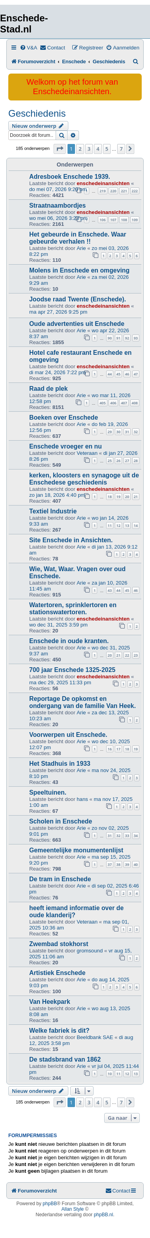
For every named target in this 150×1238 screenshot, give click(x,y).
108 (124, 219)
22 (127, 655)
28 (136, 460)
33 (127, 835)
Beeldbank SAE (95, 1037)
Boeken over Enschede (63, 417)
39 (127, 864)
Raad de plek (48, 388)
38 (118, 864)
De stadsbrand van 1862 (65, 1059)
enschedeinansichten (103, 183)
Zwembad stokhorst (58, 944)
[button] (60, 148)
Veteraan (87, 453)
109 (135, 219)
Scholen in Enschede (60, 821)
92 (127, 338)
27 (127, 460)
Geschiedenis (37, 113)
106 (102, 219)
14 (136, 525)
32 (136, 431)
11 (110, 525)
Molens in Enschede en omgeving (79, 270)
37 (110, 864)
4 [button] (97, 148)
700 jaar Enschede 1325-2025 (72, 669)
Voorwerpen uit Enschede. (68, 734)
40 (136, 864)
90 (110, 338)
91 (118, 338)
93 (136, 338)
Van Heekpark (49, 1001)
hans (82, 799)
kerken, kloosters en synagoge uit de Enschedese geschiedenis (84, 479)
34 (136, 835)
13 (127, 525)
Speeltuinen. (47, 792)
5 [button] (106, 148)
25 (110, 460)
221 (124, 190)
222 (135, 190)
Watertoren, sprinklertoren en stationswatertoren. (72, 608)
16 (110, 749)
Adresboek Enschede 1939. (69, 176)
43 (110, 590)
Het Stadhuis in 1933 (59, 763)
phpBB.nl (103, 1214)
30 (118, 431)
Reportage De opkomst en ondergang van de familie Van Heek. (82, 702)
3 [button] (89, 148)
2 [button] (80, 148)
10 (110, 1073)
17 (118, 749)
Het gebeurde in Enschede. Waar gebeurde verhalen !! (77, 238)
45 (118, 374)
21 (136, 496)
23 (136, 655)
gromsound (90, 951)
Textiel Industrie (53, 511)
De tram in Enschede (60, 879)
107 (113, 219)
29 (110, 431)
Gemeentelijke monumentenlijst (76, 850)
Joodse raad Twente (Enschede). (77, 299)
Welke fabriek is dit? (59, 1030)
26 (118, 460)
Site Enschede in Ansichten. (70, 540)
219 (102, 190)
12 (118, 525)
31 (127, 431)
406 (113, 402)
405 (102, 402)
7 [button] (121, 148)
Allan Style (73, 1209)
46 (127, 374)
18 (110, 496)
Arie (81, 248)
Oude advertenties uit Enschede (76, 323)
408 (135, 402)
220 (113, 190)
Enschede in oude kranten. (69, 641)
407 (124, 402)
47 (136, 374)
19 (118, 496)
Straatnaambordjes (57, 205)
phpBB (50, 1203)
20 (127, 496)
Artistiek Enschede (57, 972)
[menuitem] (28, 47)
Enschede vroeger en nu (65, 446)
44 (110, 374)
